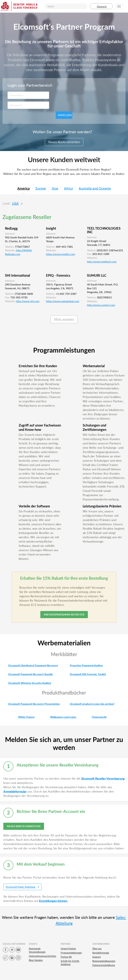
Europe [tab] (41, 188)
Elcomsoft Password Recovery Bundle (27, 674)
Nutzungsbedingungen (103, 961)
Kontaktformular (100, 952)
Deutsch (101, 6)
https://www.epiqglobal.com (62, 301)
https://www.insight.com (60, 254)
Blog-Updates (36, 960)
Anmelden (65, 115)
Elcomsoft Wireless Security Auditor (26, 682)
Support (96, 956)
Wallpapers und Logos (60, 716)
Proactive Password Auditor (83, 665)
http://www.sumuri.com (101, 304)
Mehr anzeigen (64, 319)
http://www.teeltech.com (101, 261)
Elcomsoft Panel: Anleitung (22, 886)
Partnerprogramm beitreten (64, 614)
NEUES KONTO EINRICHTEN (23, 826)
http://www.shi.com (27, 301)
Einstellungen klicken (53, 901)
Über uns (97, 948)
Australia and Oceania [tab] (95, 188)
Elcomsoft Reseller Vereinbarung (103, 778)
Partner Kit (66, 956)
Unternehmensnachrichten (42, 956)
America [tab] (23, 188)
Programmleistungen (71, 952)
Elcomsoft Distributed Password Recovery (30, 665)
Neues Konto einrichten (64, 142)
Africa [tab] (68, 188)
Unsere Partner (68, 948)
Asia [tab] (55, 188)
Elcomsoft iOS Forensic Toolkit (85, 674)
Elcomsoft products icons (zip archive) (89, 703)
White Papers (23, 716)
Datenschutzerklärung (103, 965)
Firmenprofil (96, 716)
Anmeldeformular (15, 791)
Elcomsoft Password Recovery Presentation (31, 703)
